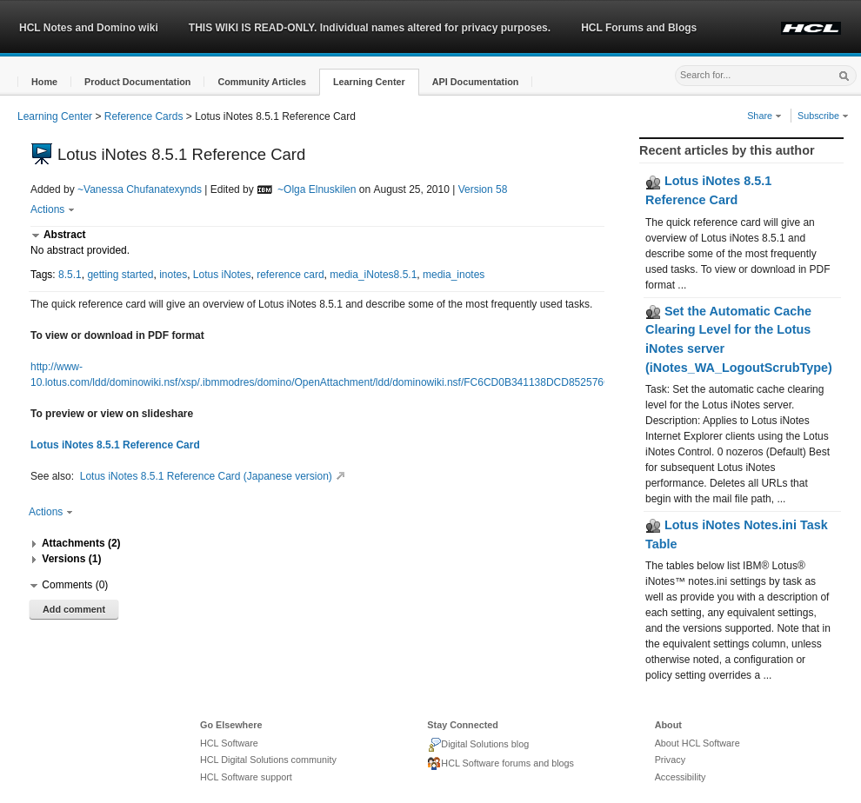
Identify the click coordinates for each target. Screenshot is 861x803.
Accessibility (680, 777)
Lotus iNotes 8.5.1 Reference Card (115, 445)
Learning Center (54, 116)
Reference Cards (144, 116)
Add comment (74, 609)
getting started (120, 275)
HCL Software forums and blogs (500, 764)
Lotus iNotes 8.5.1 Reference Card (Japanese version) (215, 476)
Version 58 (483, 189)
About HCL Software (697, 743)
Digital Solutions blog (478, 745)
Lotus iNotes (222, 275)
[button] (44, 82)
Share (764, 115)
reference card (290, 275)
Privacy (670, 759)
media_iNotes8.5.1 (373, 275)
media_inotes (453, 275)
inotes (173, 275)
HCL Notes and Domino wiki (88, 28)
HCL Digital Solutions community (268, 759)
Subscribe (823, 115)
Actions (52, 209)
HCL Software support (246, 777)
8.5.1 (70, 275)
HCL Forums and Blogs (639, 28)
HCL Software (229, 743)
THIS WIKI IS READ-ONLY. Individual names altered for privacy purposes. (370, 28)
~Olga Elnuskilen (316, 189)
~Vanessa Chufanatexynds (139, 189)
